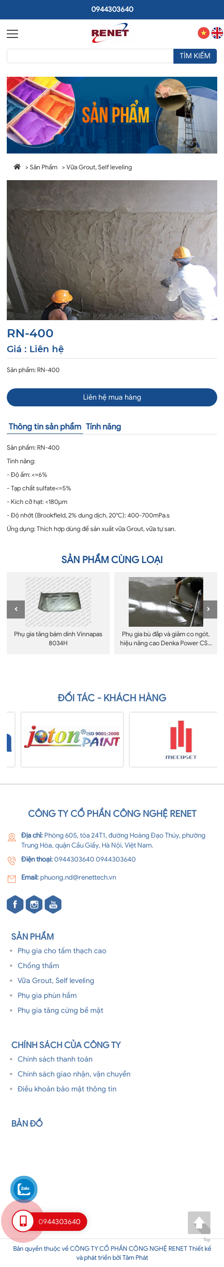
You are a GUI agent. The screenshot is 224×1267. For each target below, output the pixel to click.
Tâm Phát (135, 1258)
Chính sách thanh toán (55, 1062)
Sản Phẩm (43, 167)
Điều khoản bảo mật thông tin (67, 1092)
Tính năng (103, 427)
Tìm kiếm (195, 56)
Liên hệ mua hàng (112, 397)
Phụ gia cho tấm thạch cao (62, 954)
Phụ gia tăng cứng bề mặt (60, 1013)
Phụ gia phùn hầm (47, 998)
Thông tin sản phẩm (45, 427)
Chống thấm (38, 969)
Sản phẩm (32, 940)
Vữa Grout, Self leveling (99, 167)
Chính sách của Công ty (66, 1048)
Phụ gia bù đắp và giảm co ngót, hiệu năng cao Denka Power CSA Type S (166, 643)
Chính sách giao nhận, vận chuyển (74, 1077)
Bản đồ (26, 1127)
